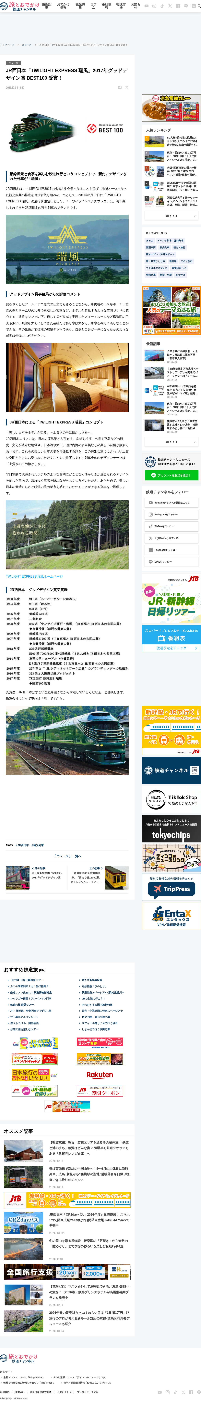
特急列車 (151, 275)
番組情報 (106, 6)
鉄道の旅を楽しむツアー (24, 1029)
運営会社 (20, 1391)
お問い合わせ (64, 1391)
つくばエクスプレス (156, 268)
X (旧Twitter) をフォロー (165, 538)
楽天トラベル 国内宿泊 (24, 1023)
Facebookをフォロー (163, 550)
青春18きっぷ (179, 268)
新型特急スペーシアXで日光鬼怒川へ (103, 992)
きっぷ (149, 240)
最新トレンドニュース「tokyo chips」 (24, 1377)
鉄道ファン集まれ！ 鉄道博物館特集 (31, 992)
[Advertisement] (100, 27)
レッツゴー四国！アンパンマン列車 (30, 998)
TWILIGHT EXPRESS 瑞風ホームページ (34, 576)
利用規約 (4, 1391)
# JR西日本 (22, 845)
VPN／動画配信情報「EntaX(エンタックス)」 (88, 1382)
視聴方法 (121, 6)
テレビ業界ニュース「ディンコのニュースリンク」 (80, 1377)
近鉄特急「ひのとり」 (94, 986)
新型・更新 (166, 275)
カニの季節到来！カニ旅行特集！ (29, 986)
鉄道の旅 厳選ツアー (22, 1004)
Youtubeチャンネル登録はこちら (169, 503)
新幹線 (172, 261)
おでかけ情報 (63, 6)
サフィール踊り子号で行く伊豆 (100, 1023)
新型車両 (151, 247)
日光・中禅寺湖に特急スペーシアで (102, 1010)
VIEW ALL (172, 216)
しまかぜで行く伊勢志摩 (96, 1029)
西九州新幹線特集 (92, 979)
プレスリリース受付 (87, 1391)
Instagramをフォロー (163, 514)
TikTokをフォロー (161, 526)
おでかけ (180, 275)
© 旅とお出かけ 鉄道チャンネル (14, 1398)
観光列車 (164, 247)
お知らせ (135, 6)
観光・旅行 (179, 247)
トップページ (7, 45)
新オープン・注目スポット (160, 254)
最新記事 (46, 6)
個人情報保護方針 (39, 1391)
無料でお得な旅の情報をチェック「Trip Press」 (29, 1382)
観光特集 (80, 6)
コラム (93, 6)
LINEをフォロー (160, 562)
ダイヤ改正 (186, 261)
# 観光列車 (37, 845)
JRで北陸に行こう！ (94, 998)
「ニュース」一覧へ (67, 856)
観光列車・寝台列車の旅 (96, 1016)
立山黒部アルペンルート (24, 1016)
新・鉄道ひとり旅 (155, 261)
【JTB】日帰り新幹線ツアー (26, 979)
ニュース (26, 45)
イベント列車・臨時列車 (170, 240)
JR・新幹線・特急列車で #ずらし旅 (30, 1010)
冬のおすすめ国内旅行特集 (97, 1004)
